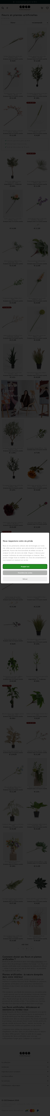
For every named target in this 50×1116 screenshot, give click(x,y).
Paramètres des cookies (25, 573)
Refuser (25, 579)
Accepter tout (25, 566)
